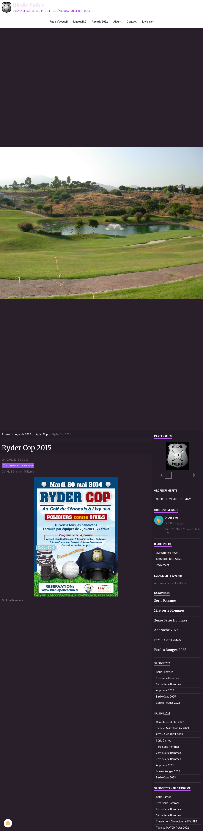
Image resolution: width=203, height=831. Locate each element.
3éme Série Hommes (168, 759)
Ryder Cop (42, 434)
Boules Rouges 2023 (168, 771)
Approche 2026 (166, 630)
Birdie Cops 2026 (167, 640)
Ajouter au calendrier (18, 465)
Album (117, 21)
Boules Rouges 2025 (168, 702)
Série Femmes (165, 601)
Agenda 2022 (100, 21)
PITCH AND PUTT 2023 (169, 734)
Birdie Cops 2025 (166, 696)
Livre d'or (148, 21)
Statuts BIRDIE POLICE (169, 558)
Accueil (6, 434)
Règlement (162, 565)
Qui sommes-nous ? (168, 552)
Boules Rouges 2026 (170, 650)
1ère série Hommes (169, 610)
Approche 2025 (165, 690)
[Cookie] (8, 823)
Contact (132, 21)
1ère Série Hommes (168, 746)
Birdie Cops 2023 (166, 777)
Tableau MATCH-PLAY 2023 (172, 728)
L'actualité (79, 21)
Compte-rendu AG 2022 (170, 722)
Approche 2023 (165, 765)
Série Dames (163, 740)
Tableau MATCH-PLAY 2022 (172, 827)
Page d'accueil (58, 21)
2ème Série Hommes (170, 620)
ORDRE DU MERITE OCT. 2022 (173, 499)
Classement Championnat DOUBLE (176, 821)
